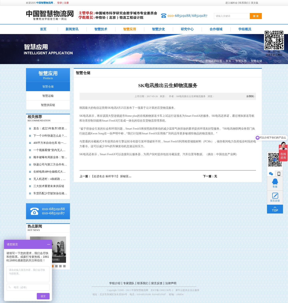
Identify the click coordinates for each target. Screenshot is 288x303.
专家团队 (128, 283)
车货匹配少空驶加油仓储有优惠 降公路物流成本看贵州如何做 (50, 193)
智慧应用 (241, 60)
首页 (43, 29)
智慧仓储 (256, 60)
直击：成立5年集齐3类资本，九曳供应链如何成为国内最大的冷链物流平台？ (50, 128)
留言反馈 (156, 283)
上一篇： (112, 176)
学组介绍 (114, 283)
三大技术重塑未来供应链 (48, 186)
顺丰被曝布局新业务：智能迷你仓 (50, 157)
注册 (66, 2)
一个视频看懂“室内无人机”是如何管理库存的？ (50, 150)
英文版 (254, 2)
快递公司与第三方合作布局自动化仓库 (50, 164)
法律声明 (170, 283)
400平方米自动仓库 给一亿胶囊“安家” (50, 142)
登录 (59, 2)
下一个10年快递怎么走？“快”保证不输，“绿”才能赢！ (50, 135)
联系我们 (142, 283)
